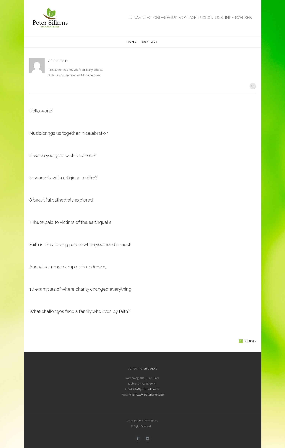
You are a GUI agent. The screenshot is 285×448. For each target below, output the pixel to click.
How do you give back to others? (62, 155)
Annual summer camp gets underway (68, 266)
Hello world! (41, 111)
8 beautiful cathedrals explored (61, 200)
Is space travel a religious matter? (63, 177)
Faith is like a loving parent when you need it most (79, 244)
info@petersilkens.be (146, 389)
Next (251, 341)
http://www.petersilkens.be (146, 394)
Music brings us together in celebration (68, 133)
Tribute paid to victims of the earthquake (70, 222)
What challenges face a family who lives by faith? (79, 311)
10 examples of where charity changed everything (80, 289)
